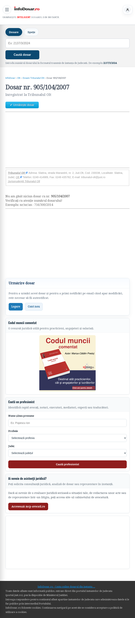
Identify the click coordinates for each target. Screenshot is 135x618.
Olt (18, 78)
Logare (15, 306)
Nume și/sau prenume (21, 415)
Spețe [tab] (31, 32)
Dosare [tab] (14, 32)
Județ (11, 446)
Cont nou (34, 306)
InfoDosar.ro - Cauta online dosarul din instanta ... (66, 586)
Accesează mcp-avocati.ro (28, 506)
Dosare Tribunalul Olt (34, 78)
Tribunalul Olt (18, 172)
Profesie (13, 431)
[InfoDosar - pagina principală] (27, 9)
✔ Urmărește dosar (22, 104)
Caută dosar (22, 54)
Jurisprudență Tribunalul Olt (24, 181)
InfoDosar (10, 78)
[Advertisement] (67, 140)
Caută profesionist (67, 464)
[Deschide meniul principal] (7, 9)
